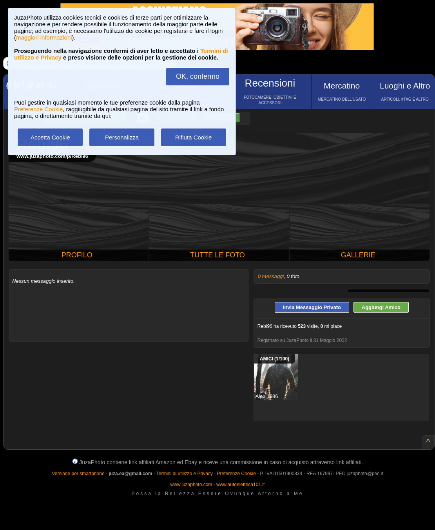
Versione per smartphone (78, 473)
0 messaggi (271, 276)
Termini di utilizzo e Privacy (184, 473)
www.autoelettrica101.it (240, 484)
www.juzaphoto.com (191, 484)
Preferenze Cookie (38, 109)
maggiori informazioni (44, 37)
